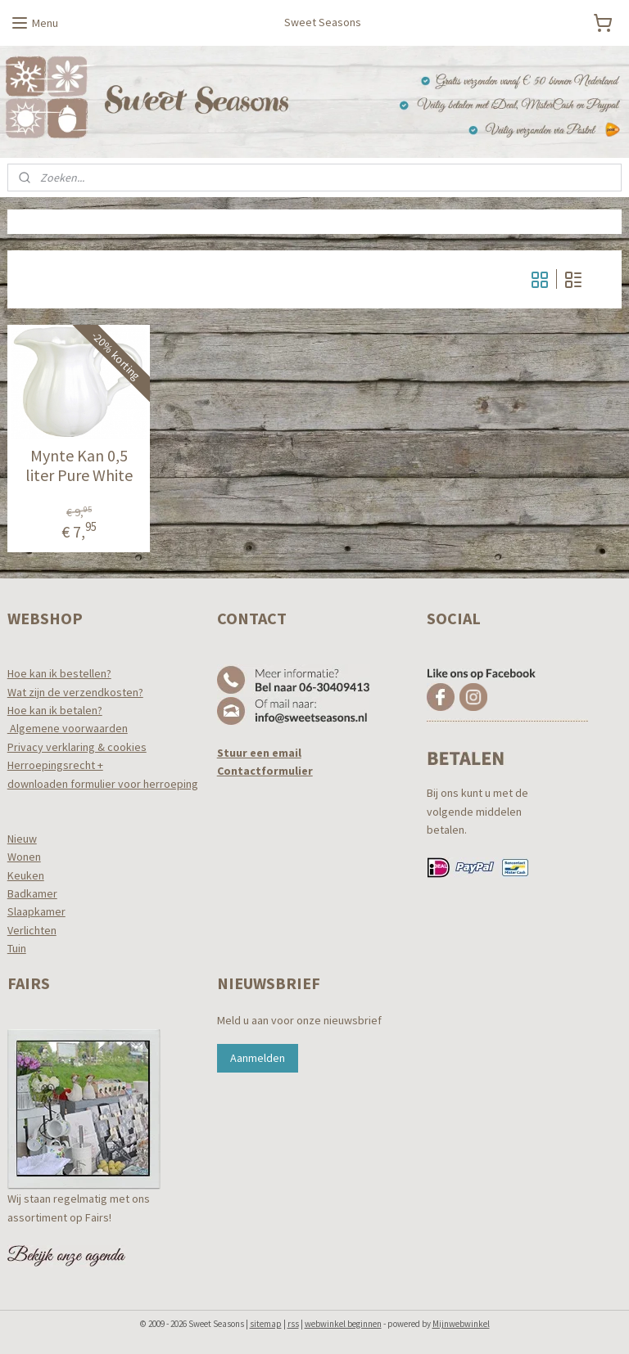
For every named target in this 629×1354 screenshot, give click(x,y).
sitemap (266, 1323)
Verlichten (32, 930)
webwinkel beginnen (343, 1323)
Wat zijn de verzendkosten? (75, 692)
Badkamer (32, 893)
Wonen (24, 856)
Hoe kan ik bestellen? (59, 673)
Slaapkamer (36, 911)
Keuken (25, 875)
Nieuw (22, 838)
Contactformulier (265, 770)
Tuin (16, 948)
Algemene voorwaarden (67, 728)
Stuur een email (259, 752)
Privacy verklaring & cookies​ (77, 747)
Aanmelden (257, 1057)
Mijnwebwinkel (461, 1323)
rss (293, 1323)
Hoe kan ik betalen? (54, 710)
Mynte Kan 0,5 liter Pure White (79, 465)
